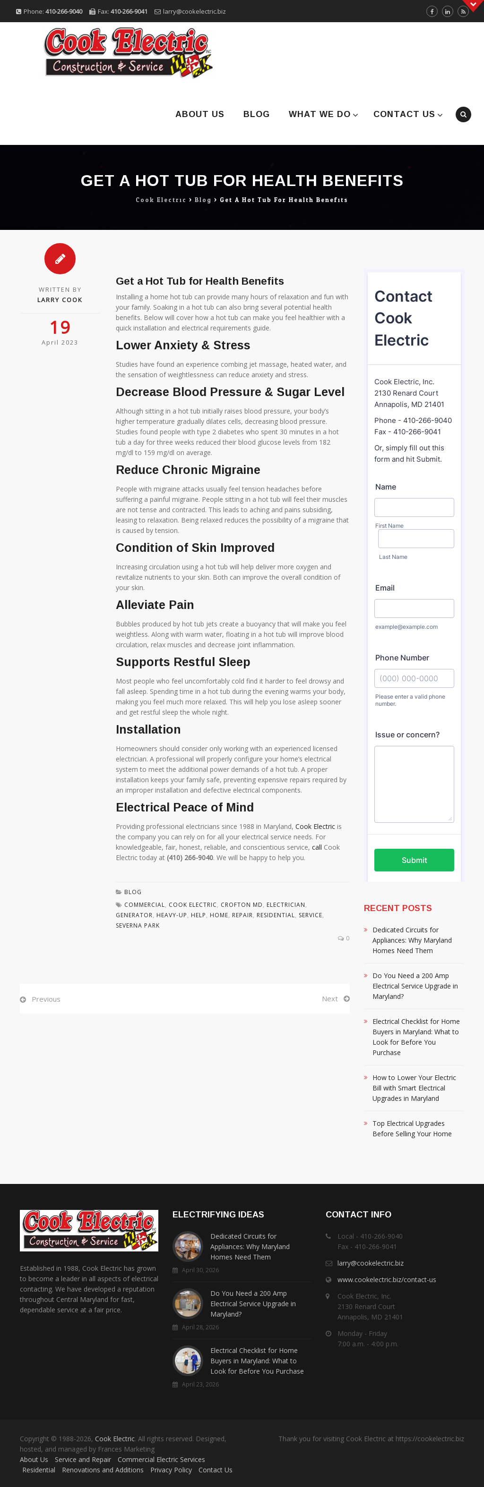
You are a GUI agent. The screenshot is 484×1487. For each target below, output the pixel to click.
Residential (38, 1469)
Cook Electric (315, 826)
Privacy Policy (171, 1469)
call (317, 847)
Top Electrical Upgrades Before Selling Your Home (412, 1128)
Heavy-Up (171, 915)
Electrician (286, 905)
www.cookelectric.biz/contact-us (386, 1279)
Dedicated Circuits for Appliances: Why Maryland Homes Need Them (412, 940)
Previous (46, 999)
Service (310, 915)
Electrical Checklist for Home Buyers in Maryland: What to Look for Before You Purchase (416, 1037)
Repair (242, 915)
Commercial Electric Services (161, 1459)
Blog (256, 114)
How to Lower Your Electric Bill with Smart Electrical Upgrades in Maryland (414, 1088)
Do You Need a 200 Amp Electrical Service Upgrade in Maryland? (415, 986)
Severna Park (138, 925)
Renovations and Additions (103, 1469)
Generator (134, 915)
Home (219, 915)
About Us (200, 114)
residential (276, 915)
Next (330, 998)
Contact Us (404, 114)
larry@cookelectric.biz (194, 11)
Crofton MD (242, 905)
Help (198, 915)
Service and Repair (83, 1459)
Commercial (144, 905)
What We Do (320, 114)
